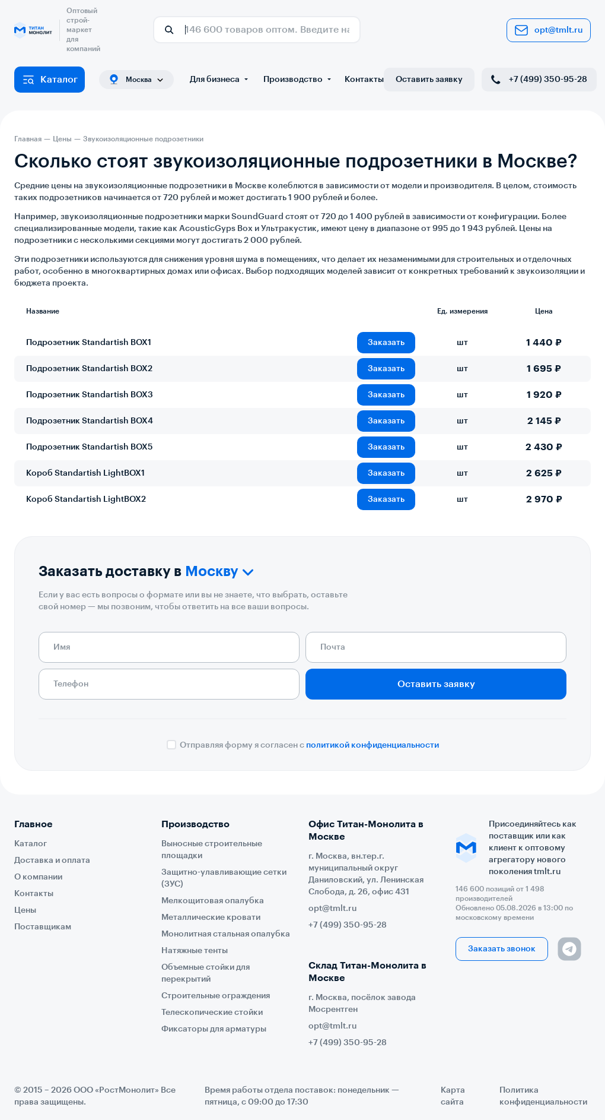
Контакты (364, 79)
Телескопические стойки (212, 1012)
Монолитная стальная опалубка (225, 934)
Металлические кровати (210, 917)
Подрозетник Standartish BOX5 (89, 447)
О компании (38, 877)
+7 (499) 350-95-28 (538, 79)
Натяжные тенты (194, 951)
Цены (25, 910)
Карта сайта (453, 1096)
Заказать (386, 342)
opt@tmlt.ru (548, 30)
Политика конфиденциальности (543, 1096)
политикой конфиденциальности (372, 745)
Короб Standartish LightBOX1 (85, 473)
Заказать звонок (502, 949)
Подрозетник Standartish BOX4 (89, 421)
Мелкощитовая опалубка (212, 901)
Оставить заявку (429, 79)
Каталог (49, 79)
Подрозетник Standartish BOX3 (89, 395)
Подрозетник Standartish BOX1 (88, 342)
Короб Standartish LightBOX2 (86, 499)
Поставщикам (42, 927)
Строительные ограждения (215, 996)
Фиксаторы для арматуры (213, 1029)
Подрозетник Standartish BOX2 (89, 369)
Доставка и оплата (52, 860)
